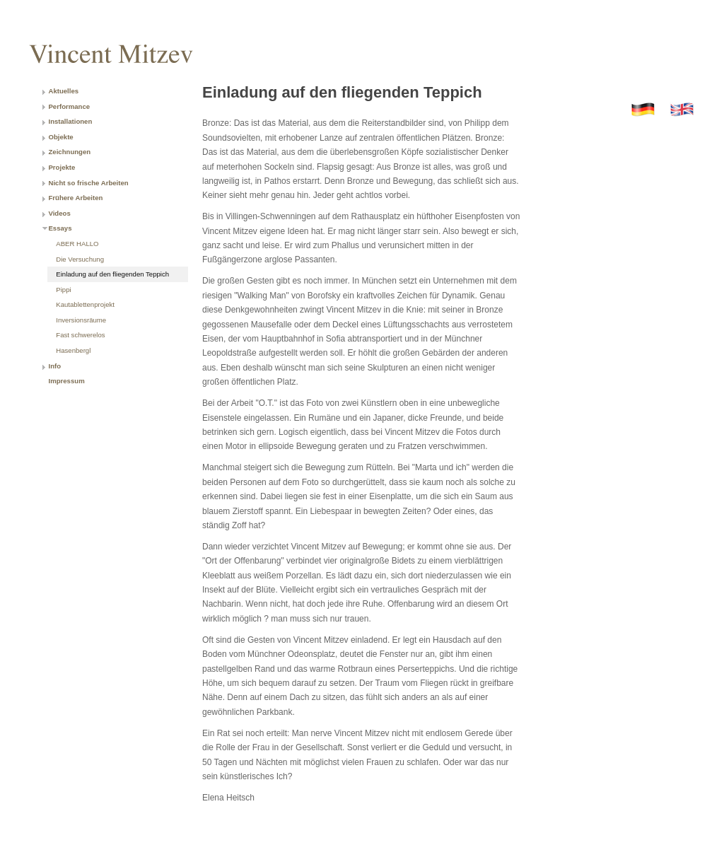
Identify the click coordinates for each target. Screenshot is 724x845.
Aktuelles (63, 91)
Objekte (60, 137)
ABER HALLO (77, 243)
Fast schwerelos (80, 335)
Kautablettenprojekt (85, 304)
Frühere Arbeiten (75, 198)
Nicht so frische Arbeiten (88, 183)
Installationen (70, 121)
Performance (69, 106)
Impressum (66, 381)
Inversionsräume (81, 320)
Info (54, 366)
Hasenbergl (73, 350)
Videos (59, 213)
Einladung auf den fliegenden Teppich (112, 274)
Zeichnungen (69, 152)
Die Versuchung (80, 259)
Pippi (63, 289)
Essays (59, 228)
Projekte (61, 167)
